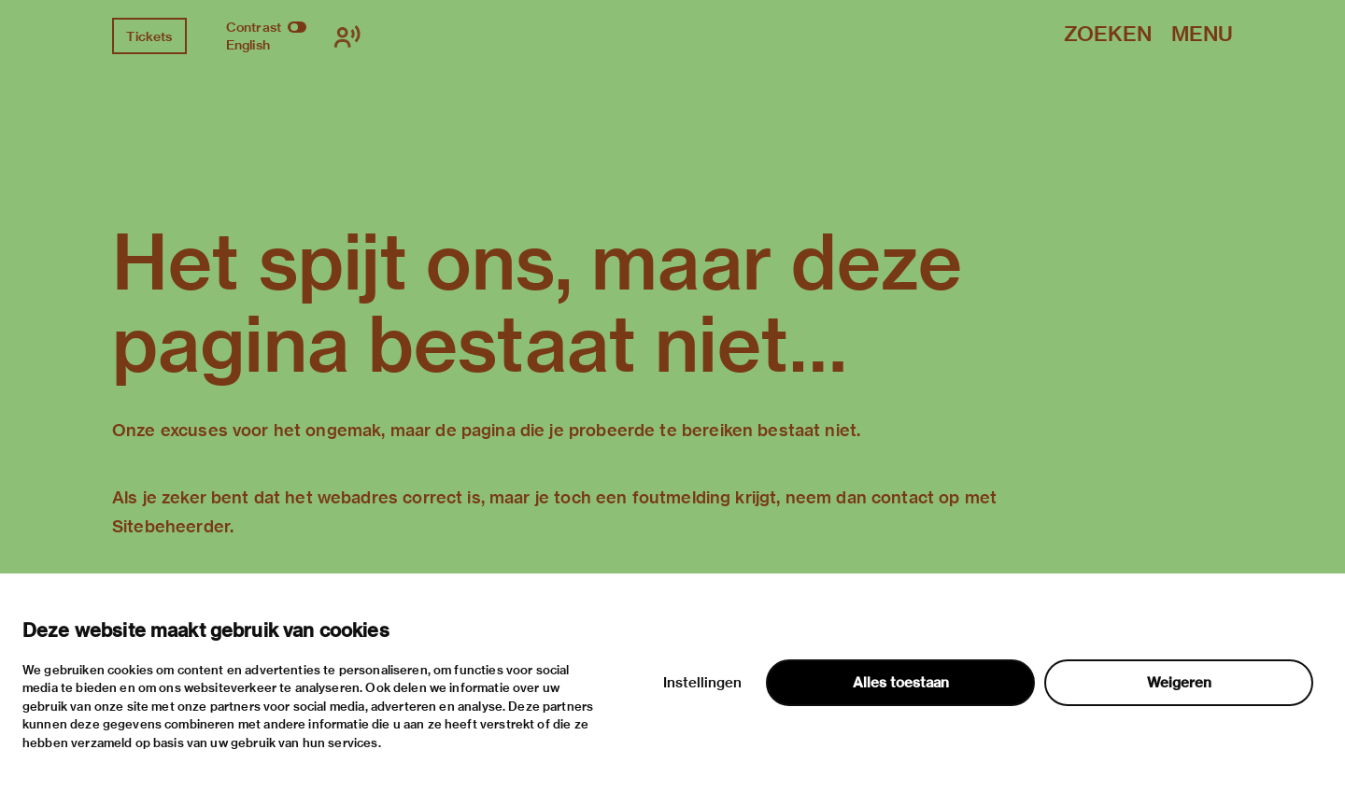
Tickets (149, 36)
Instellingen (702, 682)
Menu (1202, 35)
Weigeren (1179, 682)
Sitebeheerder (171, 526)
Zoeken (1108, 35)
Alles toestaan (901, 682)
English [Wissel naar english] (248, 44)
